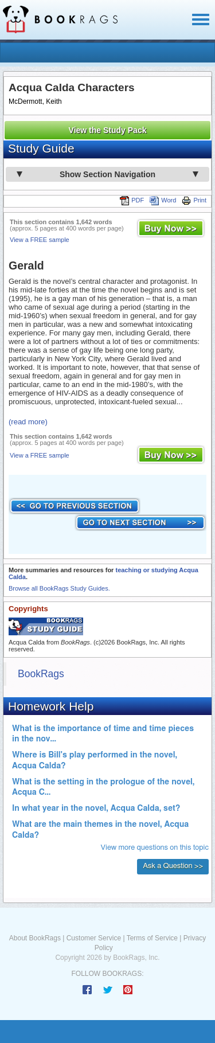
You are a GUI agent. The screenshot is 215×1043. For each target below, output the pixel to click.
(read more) (28, 421)
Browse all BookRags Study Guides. (59, 588)
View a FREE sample (39, 239)
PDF (132, 200)
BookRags (41, 673)
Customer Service (94, 938)
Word (163, 200)
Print (194, 200)
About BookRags (35, 938)
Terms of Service (152, 938)
